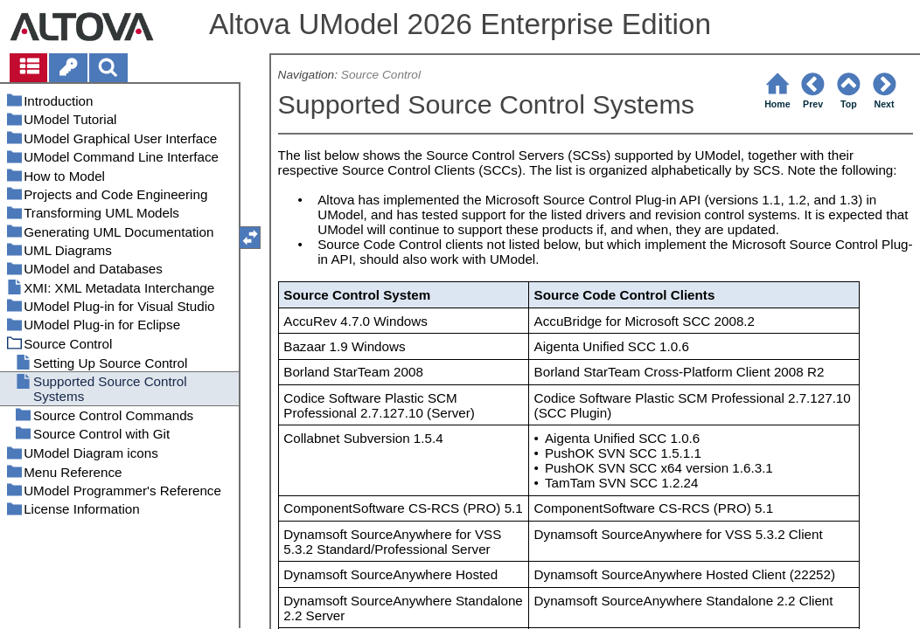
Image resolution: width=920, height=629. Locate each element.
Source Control (381, 74)
